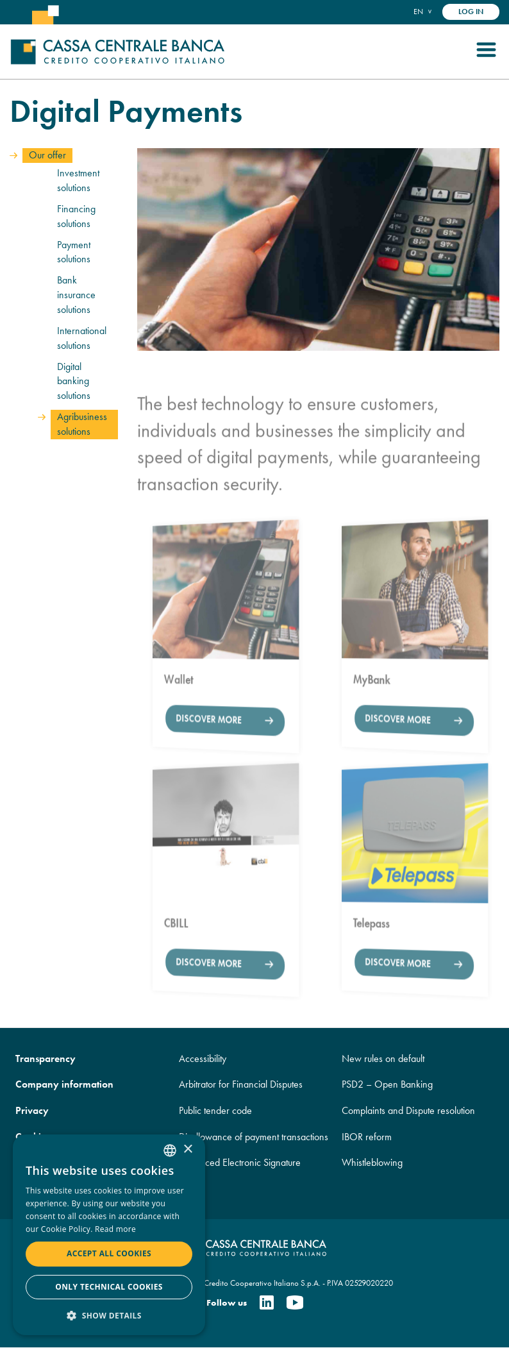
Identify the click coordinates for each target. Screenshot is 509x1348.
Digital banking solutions (73, 381)
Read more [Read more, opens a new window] (115, 1229)
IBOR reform (367, 1137)
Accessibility (202, 1058)
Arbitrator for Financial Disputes (241, 1084)
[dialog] (109, 1234)
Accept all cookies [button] (109, 1253)
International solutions (81, 337)
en (418, 11)
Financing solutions (76, 216)
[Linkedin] (267, 1303)
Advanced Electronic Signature (240, 1162)
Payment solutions (73, 252)
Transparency (45, 1058)
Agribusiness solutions (82, 423)
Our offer (47, 155)
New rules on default (383, 1058)
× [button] (187, 1149)
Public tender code (215, 1110)
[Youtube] (295, 1303)
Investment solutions (78, 180)
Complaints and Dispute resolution (408, 1110)
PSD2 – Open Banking (387, 1084)
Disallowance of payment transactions (253, 1137)
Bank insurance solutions (76, 295)
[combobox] (169, 1150)
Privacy (32, 1110)
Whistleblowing (372, 1162)
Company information (64, 1084)
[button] (109, 1315)
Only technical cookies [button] (109, 1286)
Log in (470, 11)
